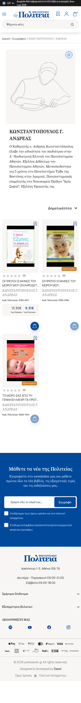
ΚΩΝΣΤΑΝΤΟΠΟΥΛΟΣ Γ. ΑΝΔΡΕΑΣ (20, 292)
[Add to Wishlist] (35, 224)
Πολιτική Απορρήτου (52, 675)
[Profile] (66, 14)
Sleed (57, 669)
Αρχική (6, 38)
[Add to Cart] (34, 326)
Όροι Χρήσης (23, 675)
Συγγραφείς (19, 38)
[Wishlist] (58, 14)
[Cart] (75, 14)
